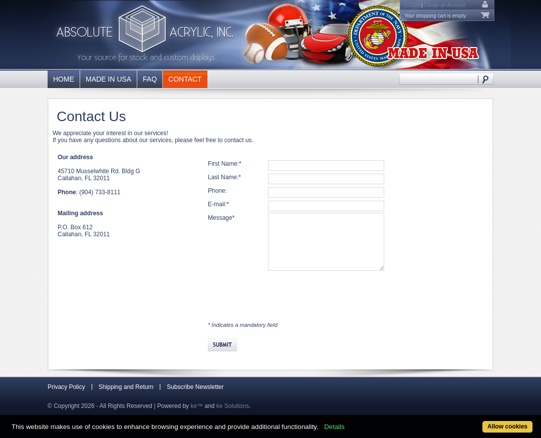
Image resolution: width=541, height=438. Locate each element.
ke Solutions (232, 405)
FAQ (150, 79)
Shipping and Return (126, 386)
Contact (185, 79)
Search (485, 79)
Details (334, 426)
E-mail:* (218, 204)
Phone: (217, 190)
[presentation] (284, 290)
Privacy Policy (66, 386)
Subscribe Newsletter (195, 386)
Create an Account (444, 5)
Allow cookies (507, 426)
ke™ (196, 405)
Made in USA (108, 79)
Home (63, 79)
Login (412, 5)
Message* (221, 217)
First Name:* (224, 163)
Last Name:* (224, 177)
